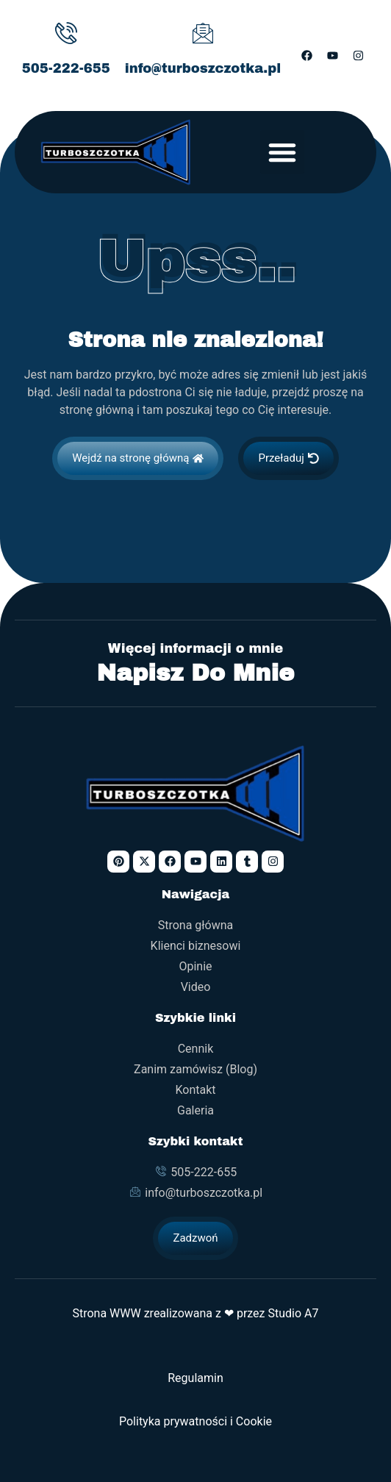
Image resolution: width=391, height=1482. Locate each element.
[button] (282, 152)
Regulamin (195, 1378)
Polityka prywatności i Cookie (195, 1421)
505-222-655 (66, 68)
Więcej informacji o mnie (196, 649)
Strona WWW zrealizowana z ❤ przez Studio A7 (195, 1313)
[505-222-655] (66, 33)
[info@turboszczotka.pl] (203, 33)
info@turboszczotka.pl (203, 68)
